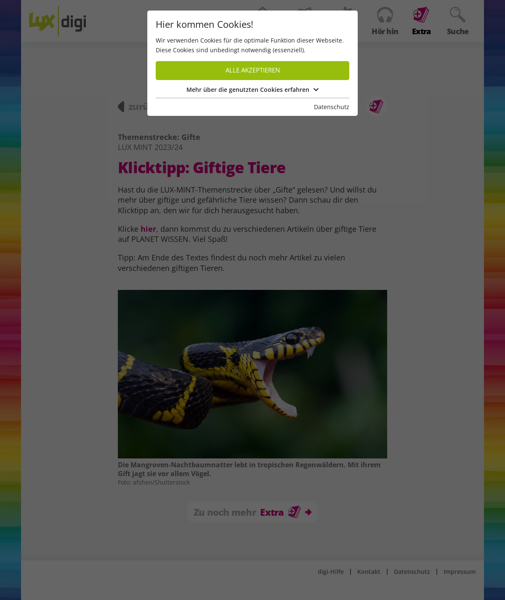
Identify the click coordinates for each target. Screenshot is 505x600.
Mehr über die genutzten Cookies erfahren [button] (252, 90)
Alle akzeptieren (253, 70)
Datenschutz (331, 107)
